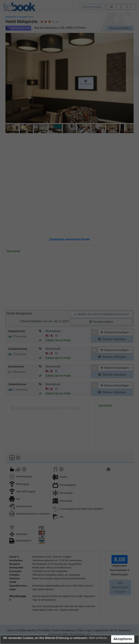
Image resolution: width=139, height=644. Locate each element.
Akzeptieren (122, 639)
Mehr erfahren (98, 638)
